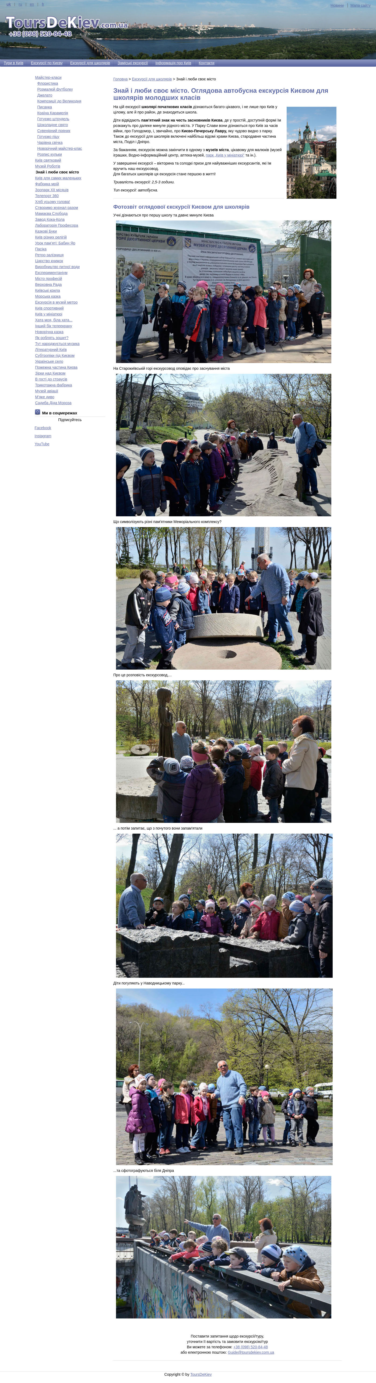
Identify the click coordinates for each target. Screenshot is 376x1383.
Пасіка (41, 249)
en (32, 4)
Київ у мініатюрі (48, 314)
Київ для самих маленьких (58, 178)
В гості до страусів (51, 379)
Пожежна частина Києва (56, 367)
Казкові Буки (46, 231)
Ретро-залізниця (49, 255)
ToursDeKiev (201, 1374)
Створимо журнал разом (56, 207)
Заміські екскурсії (133, 63)
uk (8, 4)
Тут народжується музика (57, 344)
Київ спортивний (49, 308)
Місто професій (48, 278)
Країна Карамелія (52, 113)
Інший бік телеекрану (53, 326)
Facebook (43, 428)
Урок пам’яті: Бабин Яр (55, 243)
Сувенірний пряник (54, 131)
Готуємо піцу (48, 136)
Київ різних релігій (51, 237)
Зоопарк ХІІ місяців (52, 190)
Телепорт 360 (47, 196)
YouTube (42, 444)
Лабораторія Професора (56, 225)
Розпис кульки (49, 154)
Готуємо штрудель (53, 119)
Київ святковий (48, 160)
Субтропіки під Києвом (55, 355)
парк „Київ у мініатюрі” (225, 155)
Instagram (43, 436)
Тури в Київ (13, 63)
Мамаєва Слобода (51, 213)
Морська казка (48, 296)
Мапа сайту (360, 5)
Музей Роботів (48, 166)
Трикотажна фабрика (53, 385)
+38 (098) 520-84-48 (250, 1347)
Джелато (44, 95)
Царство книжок (49, 261)
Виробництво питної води (57, 267)
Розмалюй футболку (55, 89)
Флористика (47, 83)
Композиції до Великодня (59, 101)
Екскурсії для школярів (90, 63)
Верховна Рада (48, 284)
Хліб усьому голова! (52, 202)
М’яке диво (44, 397)
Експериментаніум (51, 273)
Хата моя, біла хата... (54, 320)
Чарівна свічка (50, 142)
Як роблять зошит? (52, 338)
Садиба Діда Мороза (53, 403)
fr (43, 4)
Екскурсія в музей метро (56, 302)
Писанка (44, 107)
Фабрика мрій (47, 184)
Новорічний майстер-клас (59, 148)
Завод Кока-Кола (50, 219)
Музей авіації (46, 391)
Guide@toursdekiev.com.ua (251, 1352)
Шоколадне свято (52, 125)
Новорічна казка (49, 332)
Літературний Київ (51, 349)
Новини (337, 5)
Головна (120, 79)
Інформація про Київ (173, 63)
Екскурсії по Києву (47, 63)
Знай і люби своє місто (57, 172)
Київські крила (47, 290)
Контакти (206, 63)
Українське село (49, 361)
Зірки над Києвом (50, 373)
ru (20, 4)
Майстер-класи (48, 77)
